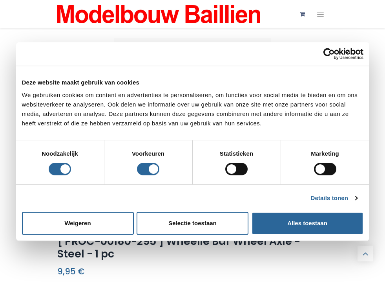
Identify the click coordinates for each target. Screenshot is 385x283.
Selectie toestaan (192, 223)
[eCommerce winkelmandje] (303, 14)
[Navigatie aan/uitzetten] (320, 14)
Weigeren (77, 223)
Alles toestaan (307, 223)
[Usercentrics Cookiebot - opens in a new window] (329, 54)
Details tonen (329, 198)
